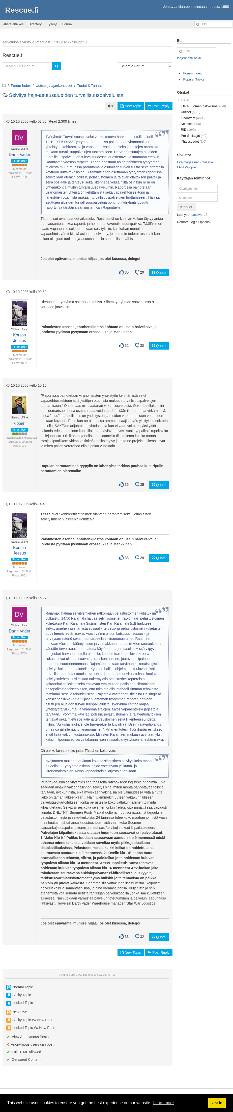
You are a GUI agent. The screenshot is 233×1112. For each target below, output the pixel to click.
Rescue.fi (22, 10)
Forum (67, 24)
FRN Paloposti (187, 167)
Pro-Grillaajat (194, 136)
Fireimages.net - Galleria (195, 162)
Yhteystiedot (193, 141)
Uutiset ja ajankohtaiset (54, 86)
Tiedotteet (193, 118)
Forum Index (21, 86)
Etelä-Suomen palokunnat (203, 106)
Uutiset (190, 112)
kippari (19, 423)
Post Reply (158, 106)
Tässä (46, 514)
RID (188, 129)
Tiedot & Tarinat (89, 86)
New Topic (131, 106)
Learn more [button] (163, 1103)
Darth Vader (19, 154)
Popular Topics (194, 79)
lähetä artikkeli (13, 24)
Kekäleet (191, 124)
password (198, 215)
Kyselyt (52, 24)
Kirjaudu (186, 207)
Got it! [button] (217, 1103)
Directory (35, 24)
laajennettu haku (189, 58)
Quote (159, 273)
